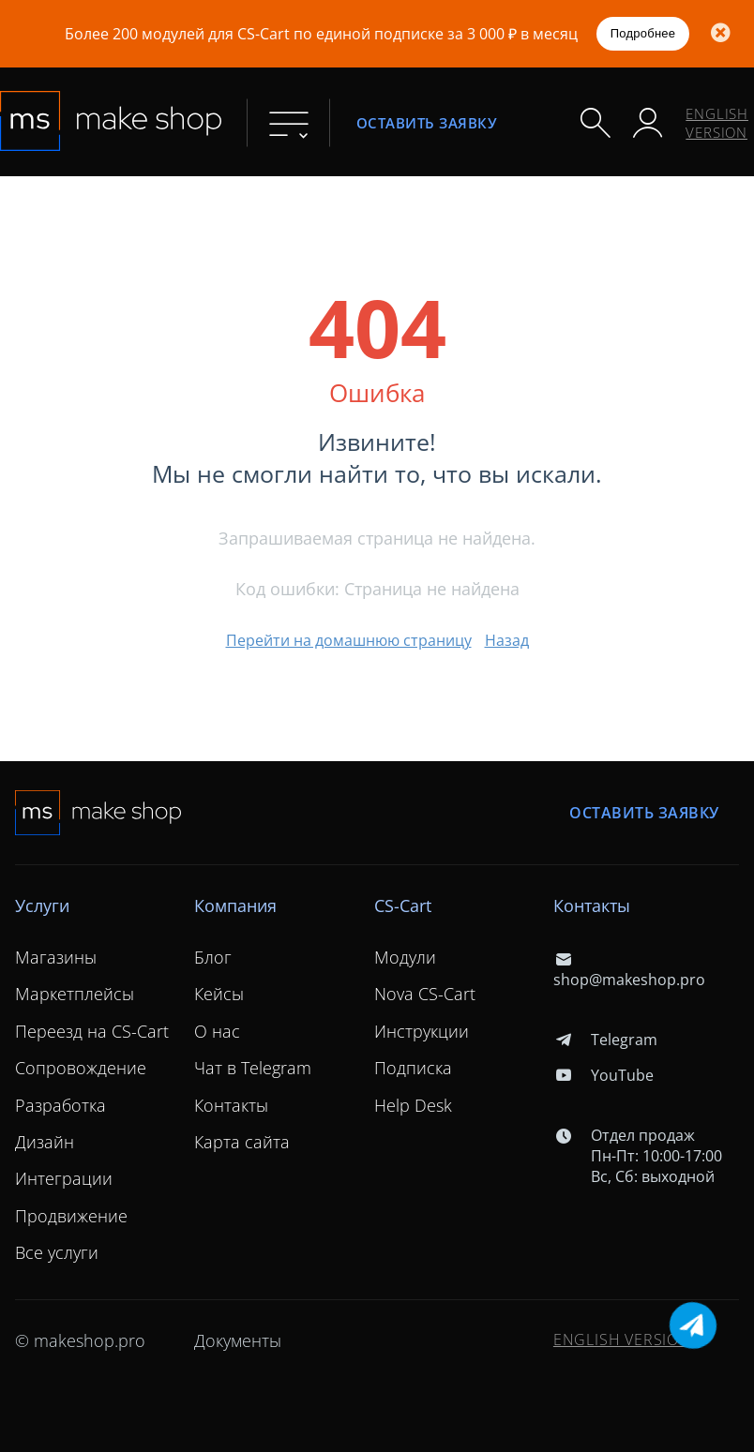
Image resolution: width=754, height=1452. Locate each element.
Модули (405, 957)
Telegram (605, 1039)
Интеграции (64, 1178)
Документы (237, 1340)
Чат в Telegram (252, 1067)
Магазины (56, 957)
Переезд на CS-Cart (92, 1031)
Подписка (413, 1067)
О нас (217, 1031)
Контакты (231, 1105)
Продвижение (71, 1216)
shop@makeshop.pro (629, 969)
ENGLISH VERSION (717, 123)
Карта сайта (242, 1141)
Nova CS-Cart (424, 993)
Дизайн (44, 1141)
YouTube (603, 1075)
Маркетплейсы (74, 993)
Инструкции (421, 1031)
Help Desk (413, 1105)
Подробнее (643, 33)
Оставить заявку (426, 122)
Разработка (60, 1105)
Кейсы (219, 993)
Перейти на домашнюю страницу (349, 640)
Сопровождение (80, 1067)
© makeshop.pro (80, 1340)
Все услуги (56, 1252)
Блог (213, 957)
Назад (507, 640)
